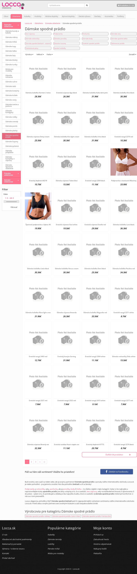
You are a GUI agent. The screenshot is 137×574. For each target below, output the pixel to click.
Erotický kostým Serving (67, 356)
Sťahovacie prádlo (117, 43)
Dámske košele (11, 95)
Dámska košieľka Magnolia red (95, 312)
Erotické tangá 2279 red (124, 137)
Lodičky (51, 544)
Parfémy (120, 16)
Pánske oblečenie (8, 174)
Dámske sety (116, 34)
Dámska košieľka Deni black (95, 268)
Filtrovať (14, 207)
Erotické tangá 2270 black (124, 444)
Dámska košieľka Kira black (123, 93)
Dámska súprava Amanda (67, 312)
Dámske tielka (11, 51)
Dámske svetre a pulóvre (12, 105)
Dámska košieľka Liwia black (38, 268)
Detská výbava (84, 16)
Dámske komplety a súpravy (9, 159)
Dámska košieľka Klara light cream (39, 312)
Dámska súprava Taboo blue (66, 180)
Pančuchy (86, 34)
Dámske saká (10, 86)
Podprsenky (58, 34)
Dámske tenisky (55, 539)
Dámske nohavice (9, 76)
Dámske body (87, 38)
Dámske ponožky (60, 38)
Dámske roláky (11, 117)
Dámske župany (11, 141)
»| (44, 462)
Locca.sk (28, 23)
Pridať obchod (8, 558)
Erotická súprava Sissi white (66, 224)
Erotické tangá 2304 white (95, 356)
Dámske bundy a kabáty (12, 32)
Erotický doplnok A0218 (38, 180)
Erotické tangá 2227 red (38, 400)
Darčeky (97, 16)
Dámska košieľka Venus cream (66, 268)
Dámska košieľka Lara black (123, 224)
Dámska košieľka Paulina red (124, 268)
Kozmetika (109, 16)
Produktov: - (126, 5)
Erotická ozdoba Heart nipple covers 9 (68, 444)
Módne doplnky (51, 16)
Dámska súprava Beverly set (38, 444)
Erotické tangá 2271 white (124, 312)
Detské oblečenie (8, 181)
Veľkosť (40, 54)
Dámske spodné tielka (119, 38)
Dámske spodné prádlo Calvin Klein (66, 516)
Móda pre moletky (9, 70)
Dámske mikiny (11, 37)
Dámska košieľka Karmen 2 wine (38, 93)
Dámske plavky (11, 130)
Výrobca (29, 54)
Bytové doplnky (68, 16)
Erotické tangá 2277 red (124, 400)
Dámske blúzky (11, 60)
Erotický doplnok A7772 (95, 444)
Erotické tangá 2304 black (95, 180)
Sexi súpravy (30, 34)
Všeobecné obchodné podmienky (17, 539)
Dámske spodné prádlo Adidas (38, 516)
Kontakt (5, 553)
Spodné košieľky (60, 48)
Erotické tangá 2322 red (67, 400)
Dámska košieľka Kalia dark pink (95, 93)
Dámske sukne (11, 81)
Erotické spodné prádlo (91, 43)
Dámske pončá (11, 126)
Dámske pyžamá (12, 146)
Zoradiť (132, 54)
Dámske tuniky (11, 64)
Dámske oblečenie (52, 23)
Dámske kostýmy (12, 91)
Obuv (6, 16)
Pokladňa (97, 553)
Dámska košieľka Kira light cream (67, 137)
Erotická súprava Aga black (66, 93)
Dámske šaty (10, 55)
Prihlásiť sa (98, 534)
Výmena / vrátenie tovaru (13, 548)
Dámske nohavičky (32, 38)
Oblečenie (16, 16)
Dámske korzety (60, 43)
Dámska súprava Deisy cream (38, 137)
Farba (50, 54)
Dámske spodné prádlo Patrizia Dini (97, 516)
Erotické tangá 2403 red (38, 356)
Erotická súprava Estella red (95, 224)
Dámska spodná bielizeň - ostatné (38, 43)
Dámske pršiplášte (9, 151)
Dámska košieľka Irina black (95, 137)
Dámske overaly (11, 121)
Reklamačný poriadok (11, 544)
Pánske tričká (53, 548)
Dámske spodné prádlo (11, 136)
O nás (4, 534)
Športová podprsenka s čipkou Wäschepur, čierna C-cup (47, 224)
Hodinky (38, 16)
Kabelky (27, 16)
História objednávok (102, 544)
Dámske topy (10, 46)
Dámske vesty (11, 100)
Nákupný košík (99, 548)
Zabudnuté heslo (101, 539)
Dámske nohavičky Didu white (123, 356)
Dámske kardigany (9, 111)
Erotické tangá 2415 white (95, 400)
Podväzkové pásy (31, 48)
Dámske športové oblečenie (9, 167)
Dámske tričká (11, 42)
